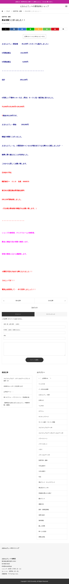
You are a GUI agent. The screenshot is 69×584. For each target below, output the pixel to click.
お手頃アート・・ (9, 391)
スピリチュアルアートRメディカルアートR (51, 433)
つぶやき (41, 405)
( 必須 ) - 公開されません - (12, 329)
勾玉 (40, 476)
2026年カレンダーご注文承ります (13, 386)
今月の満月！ (42, 471)
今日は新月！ (42, 466)
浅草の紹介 (42, 515)
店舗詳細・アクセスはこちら (10, 574)
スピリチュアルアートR (45, 427)
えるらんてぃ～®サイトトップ (10, 548)
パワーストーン (43, 438)
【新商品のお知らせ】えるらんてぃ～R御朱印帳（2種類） (17, 404)
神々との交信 (42, 531)
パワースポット (43, 444)
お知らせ (41, 400)
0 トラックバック (51, 314)
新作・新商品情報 (44, 509)
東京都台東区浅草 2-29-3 (9, 561)
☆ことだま (42, 384)
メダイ (40, 449)
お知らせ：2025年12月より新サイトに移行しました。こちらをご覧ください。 (34, 1)
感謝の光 (41, 504)
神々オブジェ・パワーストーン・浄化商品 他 (16, 397)
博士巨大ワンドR (43, 487)
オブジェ (41, 411)
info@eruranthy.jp (7, 566)
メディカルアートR (44, 455)
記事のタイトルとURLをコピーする (34, 36)
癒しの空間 (42, 526)
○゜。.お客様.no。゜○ (45, 378)
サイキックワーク (44, 416)
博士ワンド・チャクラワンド (47, 482)
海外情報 (41, 520)
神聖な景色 (42, 537)
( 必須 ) (11, 324)
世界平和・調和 (6, 16)
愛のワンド (42, 498)
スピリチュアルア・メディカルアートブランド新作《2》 (17, 379)
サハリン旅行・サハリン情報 (47, 422)
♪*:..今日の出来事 (43, 389)
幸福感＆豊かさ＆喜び (45, 493)
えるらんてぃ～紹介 (44, 394)
